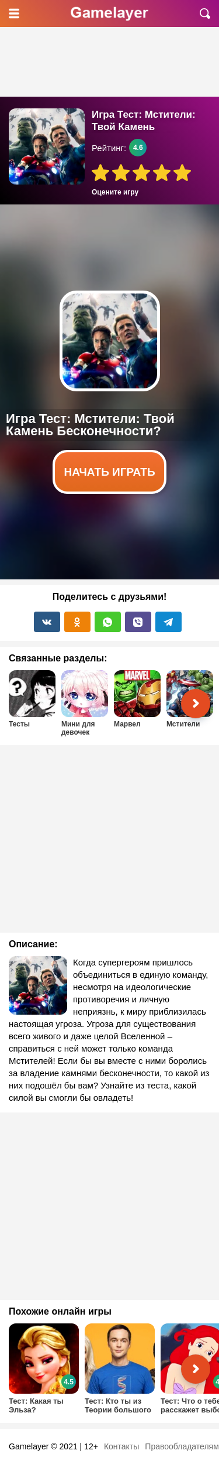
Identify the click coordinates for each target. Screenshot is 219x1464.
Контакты (121, 1446)
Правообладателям (181, 1446)
